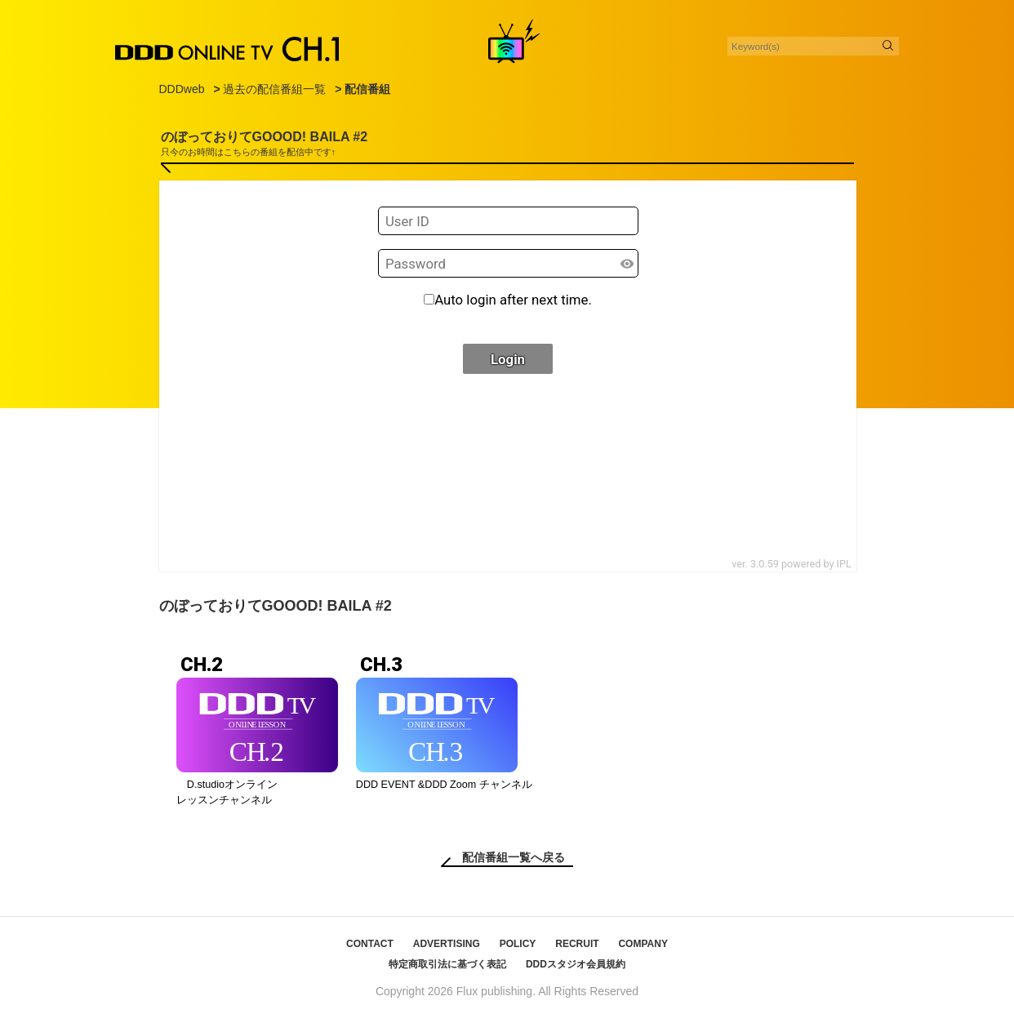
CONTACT (370, 944)
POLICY (518, 944)
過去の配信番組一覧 (274, 89)
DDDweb (182, 89)
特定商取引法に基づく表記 (447, 964)
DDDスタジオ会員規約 (575, 964)
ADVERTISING (446, 944)
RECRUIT (576, 944)
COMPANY (642, 944)
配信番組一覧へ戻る (513, 857)
